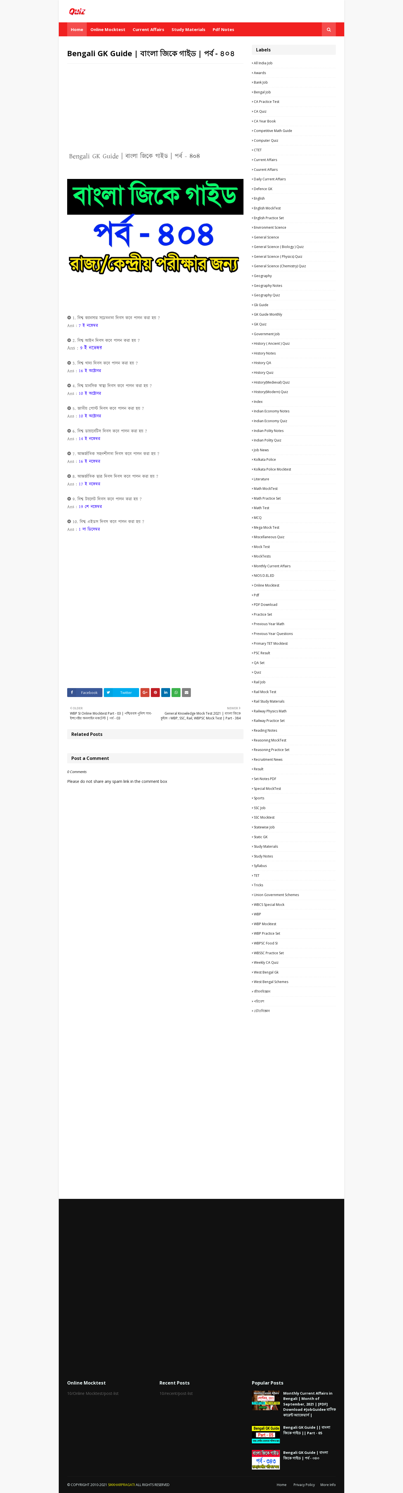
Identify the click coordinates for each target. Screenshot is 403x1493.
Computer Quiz (266, 140)
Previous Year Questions (273, 633)
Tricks (258, 885)
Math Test (261, 507)
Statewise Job (264, 827)
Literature (261, 479)
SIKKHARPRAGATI (121, 1484)
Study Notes (263, 856)
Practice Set (263, 614)
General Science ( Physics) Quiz (278, 256)
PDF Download (265, 604)
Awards (260, 72)
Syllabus (260, 865)
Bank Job (261, 82)
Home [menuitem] (77, 29)
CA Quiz (260, 111)
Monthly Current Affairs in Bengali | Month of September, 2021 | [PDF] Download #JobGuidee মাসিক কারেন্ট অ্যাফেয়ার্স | (309, 1404)
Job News (261, 450)
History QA (262, 362)
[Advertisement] (155, 108)
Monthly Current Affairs (272, 566)
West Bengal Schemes (271, 981)
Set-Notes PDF (265, 778)
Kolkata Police (265, 459)
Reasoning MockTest (270, 740)
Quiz (257, 672)
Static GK (261, 837)
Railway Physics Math (270, 711)
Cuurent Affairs (266, 169)
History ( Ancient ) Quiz (272, 343)
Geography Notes (268, 285)
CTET (258, 150)
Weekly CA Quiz (266, 962)
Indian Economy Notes (271, 411)
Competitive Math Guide (273, 130)
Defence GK (263, 188)
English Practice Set (269, 218)
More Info (328, 1484)
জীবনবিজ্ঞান (262, 991)
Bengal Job (262, 92)
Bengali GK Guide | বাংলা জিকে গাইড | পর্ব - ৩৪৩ (305, 1455)
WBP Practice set (267, 933)
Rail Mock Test (265, 691)
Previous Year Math (269, 624)
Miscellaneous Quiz (269, 537)
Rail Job (260, 682)
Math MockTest (266, 488)
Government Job (267, 334)
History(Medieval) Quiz (272, 382)
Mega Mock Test (266, 527)
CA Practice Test (266, 101)
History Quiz (263, 372)
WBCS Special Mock (269, 904)
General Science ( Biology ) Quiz (279, 246)
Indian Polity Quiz (267, 440)
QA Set (259, 662)
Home (282, 1484)
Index (258, 401)
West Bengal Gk (266, 972)
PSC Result (262, 653)
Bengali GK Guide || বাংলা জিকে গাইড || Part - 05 (306, 1430)
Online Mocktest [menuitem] (107, 29)
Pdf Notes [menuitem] (223, 29)
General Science (266, 237)
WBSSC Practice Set (269, 953)
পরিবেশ (259, 1001)
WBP (257, 914)
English (259, 198)
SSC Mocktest (264, 817)
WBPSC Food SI (266, 943)
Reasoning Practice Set (271, 749)
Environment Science (270, 227)
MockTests (262, 556)
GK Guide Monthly (268, 314)
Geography (263, 275)
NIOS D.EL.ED (264, 575)
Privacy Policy (304, 1484)
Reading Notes (265, 730)
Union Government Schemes (276, 894)
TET (256, 875)
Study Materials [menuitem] (188, 29)
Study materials (266, 846)
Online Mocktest (266, 585)
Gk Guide (261, 305)
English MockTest (267, 208)
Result (258, 769)
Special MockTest (267, 788)
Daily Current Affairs (270, 179)
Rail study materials (269, 701)
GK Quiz (260, 324)
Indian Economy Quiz (270, 421)
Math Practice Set (267, 498)
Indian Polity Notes (268, 430)
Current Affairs (265, 159)
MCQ (258, 517)
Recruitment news (268, 759)
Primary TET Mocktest (271, 643)
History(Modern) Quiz (271, 391)
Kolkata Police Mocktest (272, 469)
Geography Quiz (267, 295)
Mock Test (262, 546)
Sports (259, 798)
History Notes (265, 353)
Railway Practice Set (269, 720)
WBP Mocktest (265, 924)
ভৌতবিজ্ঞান (262, 1010)
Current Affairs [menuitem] (148, 29)
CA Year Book (265, 121)
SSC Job (260, 807)
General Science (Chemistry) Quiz (280, 266)
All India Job (263, 63)
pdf (256, 595)
